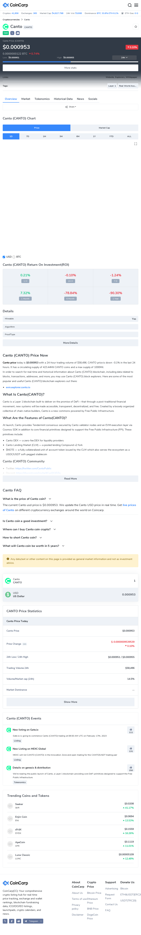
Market (25, 99)
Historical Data (63, 99)
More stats (70, 68)
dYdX (18, 829)
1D (11, 136)
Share (69, 106)
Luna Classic (22, 855)
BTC (18, 257)
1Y (94, 136)
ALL (129, 136)
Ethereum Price (92, 900)
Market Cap (104, 127)
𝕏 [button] (12, 33)
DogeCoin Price (92, 916)
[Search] (129, 5)
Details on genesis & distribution (28, 767)
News (80, 99)
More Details (70, 343)
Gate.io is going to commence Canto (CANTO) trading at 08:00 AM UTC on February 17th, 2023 (60, 735)
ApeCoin (20, 842)
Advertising (111, 888)
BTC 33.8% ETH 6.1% (107, 13)
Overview (11, 99)
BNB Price (92, 908)
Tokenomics (42, 99)
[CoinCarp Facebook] (11, 921)
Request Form (110, 896)
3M (61, 136)
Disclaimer (77, 914)
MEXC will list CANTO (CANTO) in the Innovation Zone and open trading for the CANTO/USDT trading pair (65, 754)
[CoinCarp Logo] (16, 5)
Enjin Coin (21, 817)
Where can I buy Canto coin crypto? (29, 529)
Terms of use (79, 899)
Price (36, 127)
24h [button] (124, 57)
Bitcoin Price (94, 893)
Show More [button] (70, 702)
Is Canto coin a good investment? (28, 521)
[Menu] (136, 5)
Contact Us (111, 904)
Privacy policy (76, 906)
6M (77, 136)
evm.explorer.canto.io (18, 387)
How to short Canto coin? (22, 537)
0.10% (132, 47)
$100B (78, 13)
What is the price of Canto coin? (27, 499)
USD (9, 257)
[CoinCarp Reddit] (18, 921)
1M (44, 136)
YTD (111, 136)
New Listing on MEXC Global (26, 749)
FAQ (107, 910)
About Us (77, 893)
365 (35, 13)
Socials (92, 99)
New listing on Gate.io (22, 729)
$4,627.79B (57, 13)
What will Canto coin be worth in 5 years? (33, 546)
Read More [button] (70, 478)
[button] (18, 33)
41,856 (15, 13)
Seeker (19, 804)
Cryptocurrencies (11, 19)
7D (27, 136)
